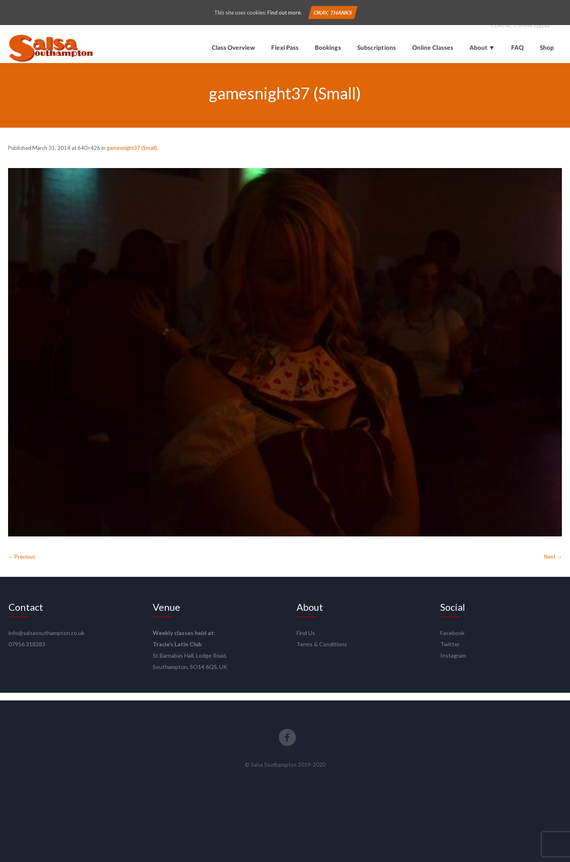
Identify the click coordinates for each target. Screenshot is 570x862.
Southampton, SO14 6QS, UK (190, 674)
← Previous (21, 564)
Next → (553, 564)
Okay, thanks (333, 12)
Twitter (450, 651)
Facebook (452, 640)
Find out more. (284, 12)
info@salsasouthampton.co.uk (46, 640)
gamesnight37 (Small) (132, 155)
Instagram (453, 663)
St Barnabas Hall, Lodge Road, (190, 663)
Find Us (306, 640)
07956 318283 (534, 33)
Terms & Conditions (322, 651)
